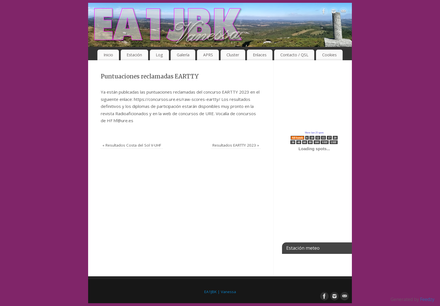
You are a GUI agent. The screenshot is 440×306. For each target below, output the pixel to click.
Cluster (232, 54)
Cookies (329, 54)
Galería (183, 54)
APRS (208, 54)
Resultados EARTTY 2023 (235, 145)
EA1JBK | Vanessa (220, 291)
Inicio (108, 54)
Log (159, 54)
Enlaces (260, 54)
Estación (134, 54)
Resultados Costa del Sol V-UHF (131, 145)
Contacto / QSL (294, 54)
